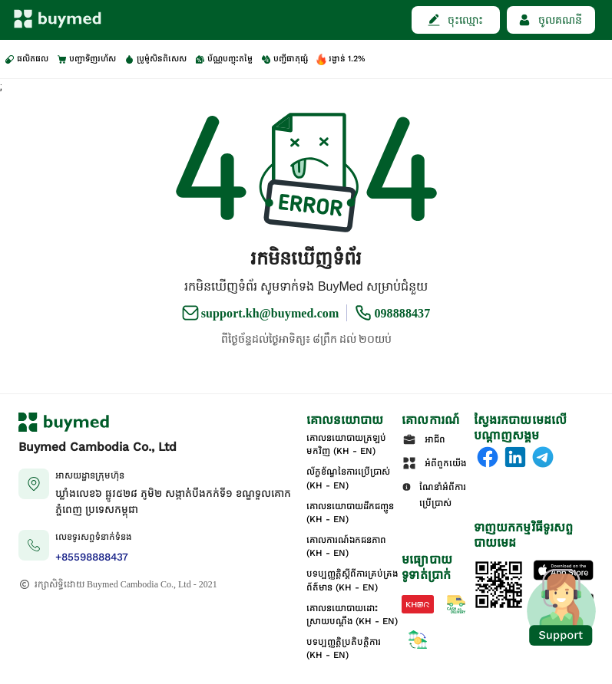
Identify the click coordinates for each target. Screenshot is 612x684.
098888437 (402, 313)
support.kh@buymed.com (270, 313)
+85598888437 (91, 557)
